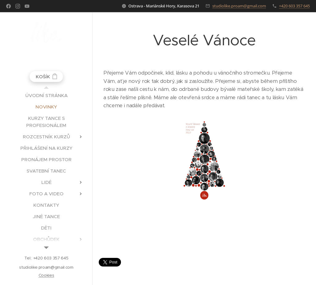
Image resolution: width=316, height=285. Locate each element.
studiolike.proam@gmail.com (239, 6)
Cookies (46, 275)
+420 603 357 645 (294, 6)
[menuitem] (46, 95)
